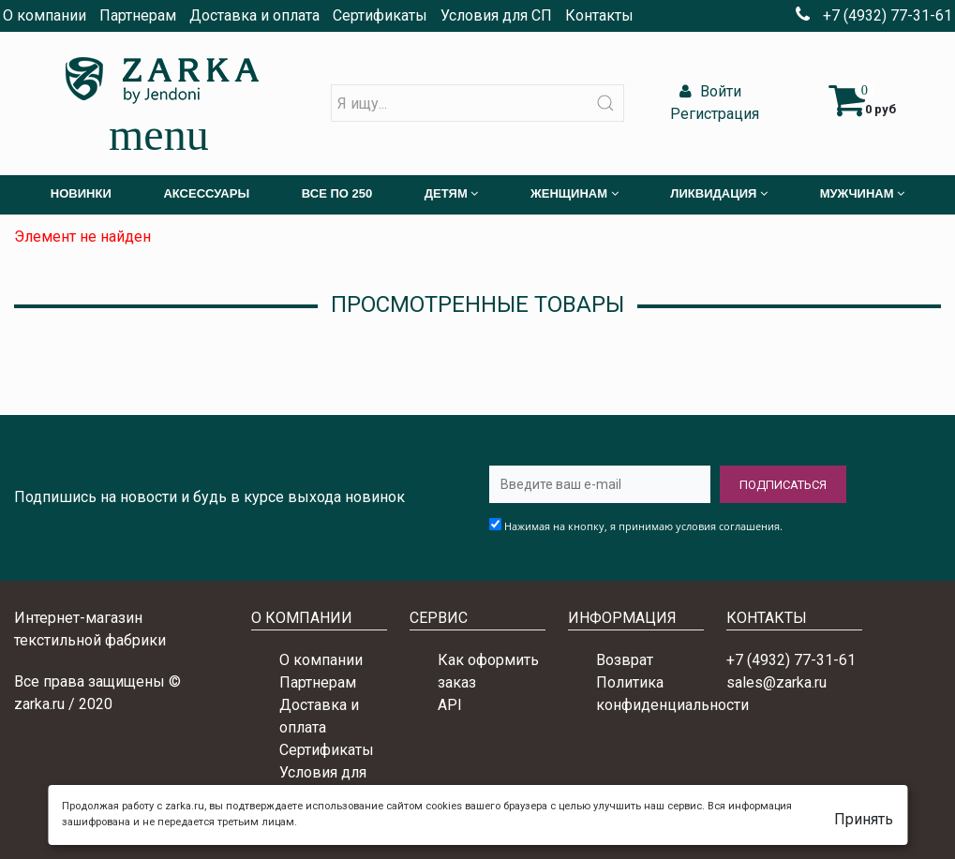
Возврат (624, 660)
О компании (44, 15)
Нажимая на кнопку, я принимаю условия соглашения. (643, 526)
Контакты (599, 15)
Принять (863, 819)
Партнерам (137, 15)
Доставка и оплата (254, 15)
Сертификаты (380, 15)
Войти (708, 91)
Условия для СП (496, 15)
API (450, 705)
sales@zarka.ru (776, 682)
